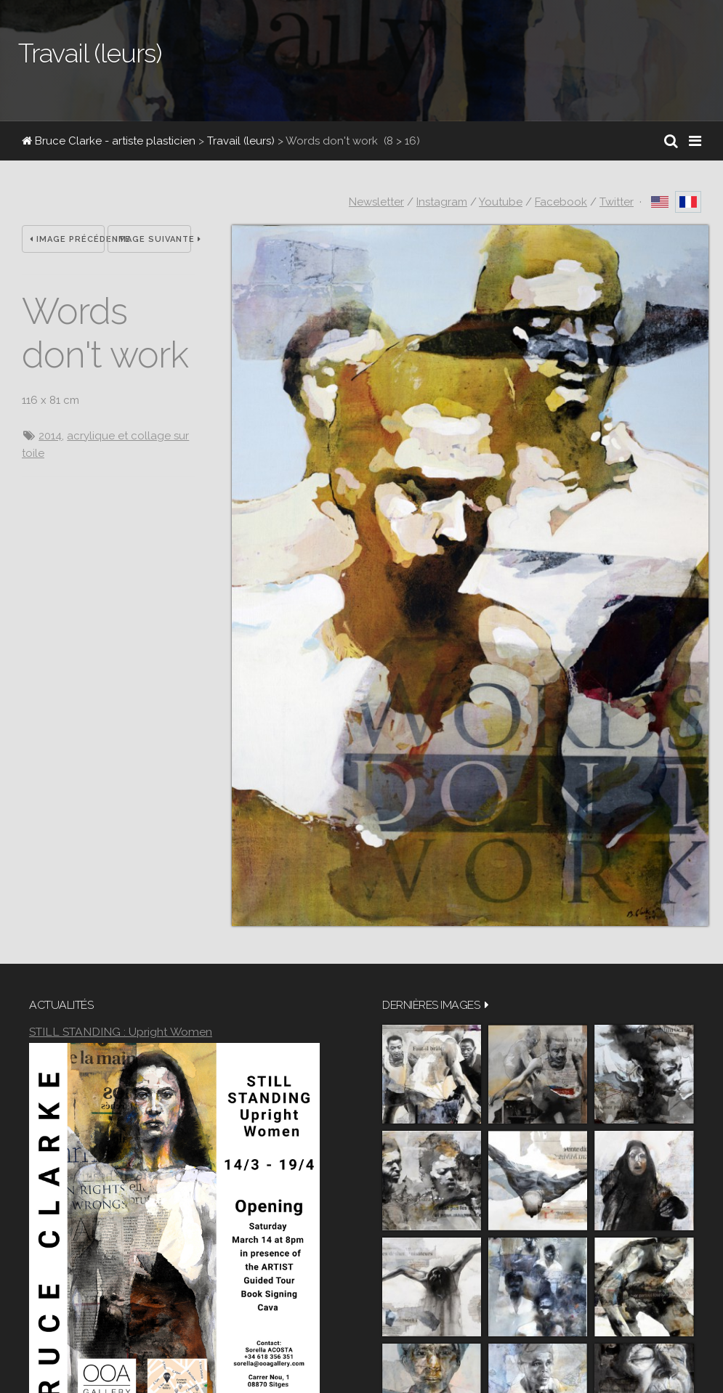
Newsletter (376, 201)
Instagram (441, 201)
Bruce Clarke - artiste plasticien (108, 140)
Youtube (500, 201)
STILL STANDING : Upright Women (120, 1032)
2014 (50, 435)
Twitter (616, 201)
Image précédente (67, 239)
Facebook (561, 201)
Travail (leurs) (241, 140)
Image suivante (153, 239)
